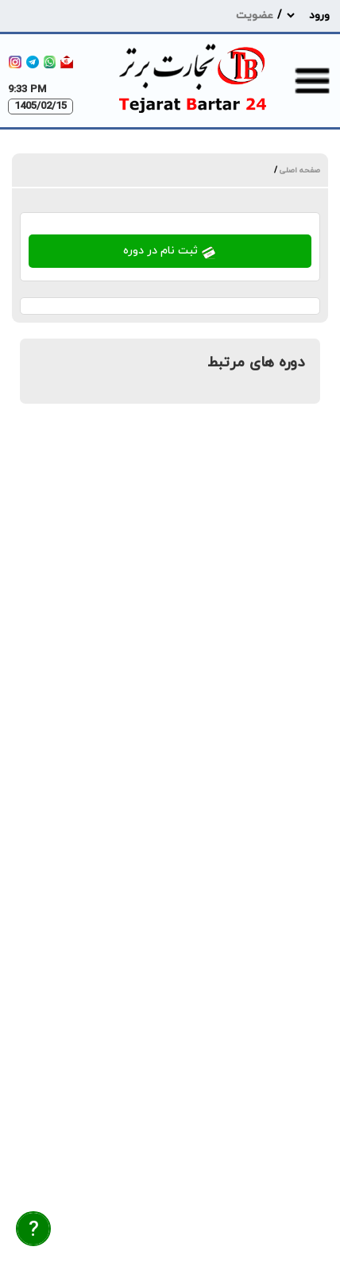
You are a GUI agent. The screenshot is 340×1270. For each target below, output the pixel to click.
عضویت (254, 15)
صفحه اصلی (298, 170)
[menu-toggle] (312, 80)
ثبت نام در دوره (170, 251)
